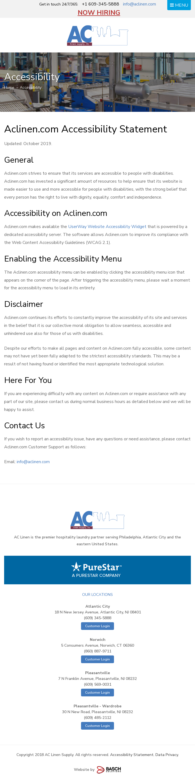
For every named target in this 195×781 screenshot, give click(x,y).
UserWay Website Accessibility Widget (107, 227)
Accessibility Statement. (132, 754)
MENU (179, 5)
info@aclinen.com (139, 4)
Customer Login (97, 626)
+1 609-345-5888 (100, 4)
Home (9, 87)
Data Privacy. (167, 754)
